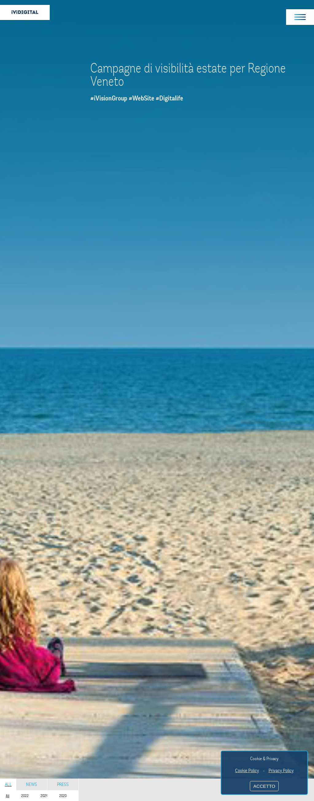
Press (63, 784)
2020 (63, 796)
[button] (300, 17)
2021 (44, 796)
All (8, 784)
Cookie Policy (247, 770)
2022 (25, 796)
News (31, 784)
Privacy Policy (281, 770)
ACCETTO (264, 786)
